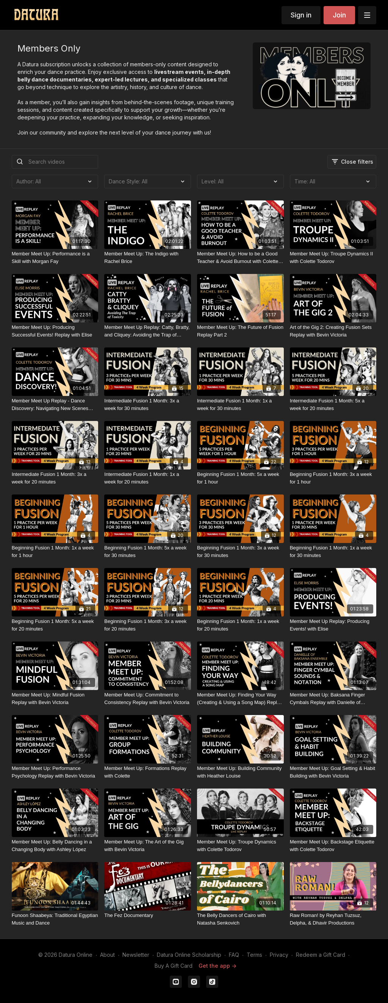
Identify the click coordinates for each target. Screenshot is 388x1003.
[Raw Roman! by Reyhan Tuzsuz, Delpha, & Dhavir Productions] (333, 919)
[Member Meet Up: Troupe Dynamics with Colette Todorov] (240, 845)
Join (339, 15)
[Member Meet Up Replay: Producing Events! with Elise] (333, 625)
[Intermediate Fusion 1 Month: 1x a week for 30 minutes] (240, 404)
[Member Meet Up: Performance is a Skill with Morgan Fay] (55, 257)
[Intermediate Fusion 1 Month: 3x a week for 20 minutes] (55, 478)
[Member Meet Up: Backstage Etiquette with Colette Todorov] (333, 845)
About (107, 954)
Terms (254, 954)
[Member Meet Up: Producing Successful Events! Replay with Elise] (55, 331)
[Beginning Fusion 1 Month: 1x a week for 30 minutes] (333, 551)
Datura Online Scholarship (189, 954)
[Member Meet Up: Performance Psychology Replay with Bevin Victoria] (55, 772)
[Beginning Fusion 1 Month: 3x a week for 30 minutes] (240, 551)
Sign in (301, 15)
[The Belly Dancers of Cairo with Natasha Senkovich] (240, 919)
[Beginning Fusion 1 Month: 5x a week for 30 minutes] (147, 551)
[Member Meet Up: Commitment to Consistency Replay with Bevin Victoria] (147, 698)
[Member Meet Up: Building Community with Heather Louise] (240, 772)
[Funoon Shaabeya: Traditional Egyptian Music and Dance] (55, 919)
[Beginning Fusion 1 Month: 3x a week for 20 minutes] (147, 625)
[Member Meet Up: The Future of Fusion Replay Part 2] (240, 331)
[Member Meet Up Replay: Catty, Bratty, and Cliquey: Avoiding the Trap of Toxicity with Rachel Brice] (147, 331)
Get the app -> (217, 965)
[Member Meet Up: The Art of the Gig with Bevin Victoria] (147, 845)
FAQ (234, 954)
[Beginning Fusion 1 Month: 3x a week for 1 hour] (333, 478)
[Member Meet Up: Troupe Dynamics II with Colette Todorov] (333, 257)
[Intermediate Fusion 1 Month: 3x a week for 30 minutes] (147, 404)
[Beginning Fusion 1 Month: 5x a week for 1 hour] (240, 478)
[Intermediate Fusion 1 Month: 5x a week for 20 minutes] (333, 404)
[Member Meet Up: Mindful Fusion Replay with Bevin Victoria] (55, 698)
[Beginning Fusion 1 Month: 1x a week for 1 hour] (55, 551)
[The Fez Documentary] (147, 915)
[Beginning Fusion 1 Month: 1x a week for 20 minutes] (240, 625)
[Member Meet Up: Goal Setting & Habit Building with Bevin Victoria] (333, 772)
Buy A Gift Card (173, 965)
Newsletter (135, 954)
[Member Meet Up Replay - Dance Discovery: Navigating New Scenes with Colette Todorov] (55, 404)
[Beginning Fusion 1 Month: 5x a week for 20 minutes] (55, 625)
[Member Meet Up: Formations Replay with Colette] (147, 772)
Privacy (279, 954)
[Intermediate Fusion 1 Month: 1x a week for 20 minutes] (147, 478)
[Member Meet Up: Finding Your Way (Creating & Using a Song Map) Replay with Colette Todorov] (240, 698)
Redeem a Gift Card (320, 954)
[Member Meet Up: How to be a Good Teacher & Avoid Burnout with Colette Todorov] (240, 257)
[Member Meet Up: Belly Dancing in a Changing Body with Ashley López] (55, 845)
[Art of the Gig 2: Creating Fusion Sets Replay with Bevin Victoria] (333, 331)
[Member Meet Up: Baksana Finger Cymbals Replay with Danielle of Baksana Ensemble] (333, 698)
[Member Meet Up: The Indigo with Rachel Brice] (147, 257)
